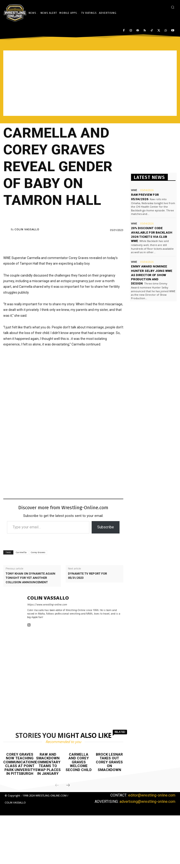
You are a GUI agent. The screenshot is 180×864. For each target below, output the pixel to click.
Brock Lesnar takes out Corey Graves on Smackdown (109, 762)
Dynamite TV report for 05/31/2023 (87, 576)
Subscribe (105, 527)
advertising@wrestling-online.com (147, 802)
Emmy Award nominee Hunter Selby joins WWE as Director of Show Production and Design (151, 275)
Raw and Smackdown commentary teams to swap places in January (48, 764)
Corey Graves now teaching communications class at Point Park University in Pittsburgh (19, 764)
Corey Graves (38, 552)
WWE (134, 190)
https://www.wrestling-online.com (47, 604)
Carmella (21, 552)
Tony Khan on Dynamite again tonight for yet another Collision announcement (30, 578)
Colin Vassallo (27, 229)
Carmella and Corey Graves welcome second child (79, 762)
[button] (172, 7)
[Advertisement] (90, 83)
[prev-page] (57, 785)
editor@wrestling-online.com (151, 795)
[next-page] (68, 785)
